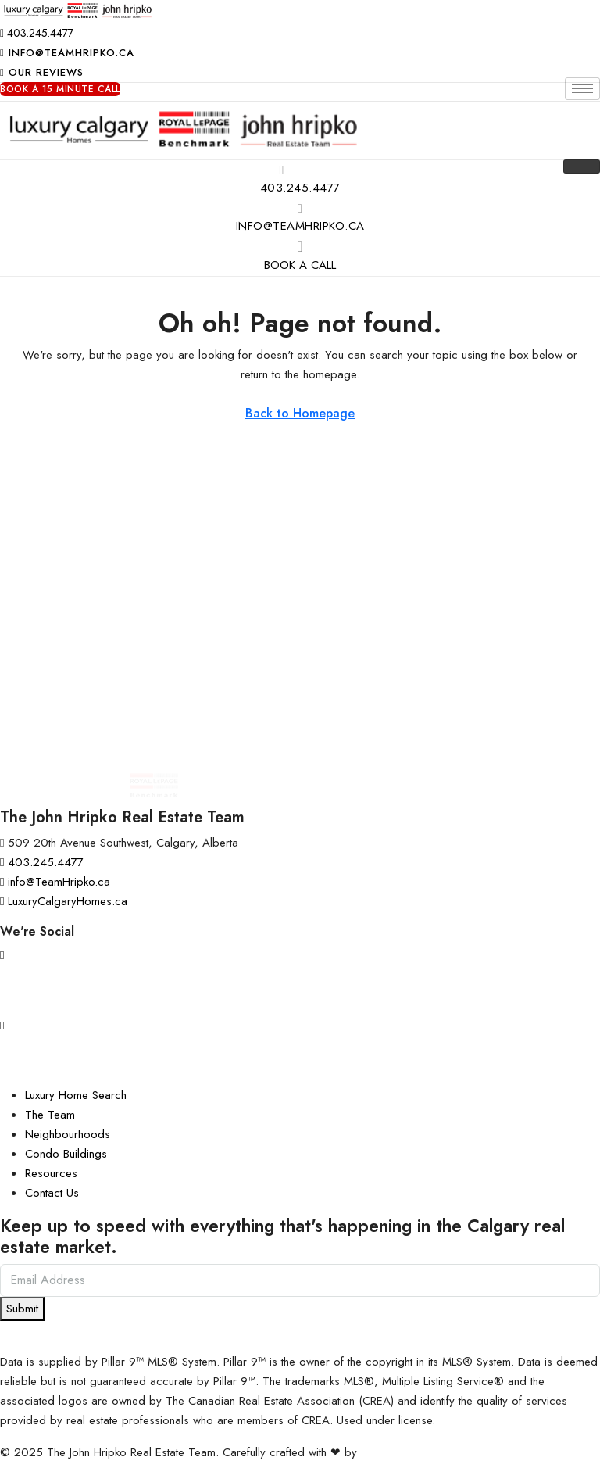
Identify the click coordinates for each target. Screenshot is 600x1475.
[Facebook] (300, 990)
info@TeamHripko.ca (300, 225)
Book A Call (300, 265)
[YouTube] (300, 1025)
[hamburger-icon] (582, 88)
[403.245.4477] (282, 170)
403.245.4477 (300, 187)
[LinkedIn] (300, 1060)
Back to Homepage (300, 413)
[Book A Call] (299, 246)
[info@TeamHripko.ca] (300, 208)
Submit (22, 1308)
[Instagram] (300, 955)
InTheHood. (390, 1452)
